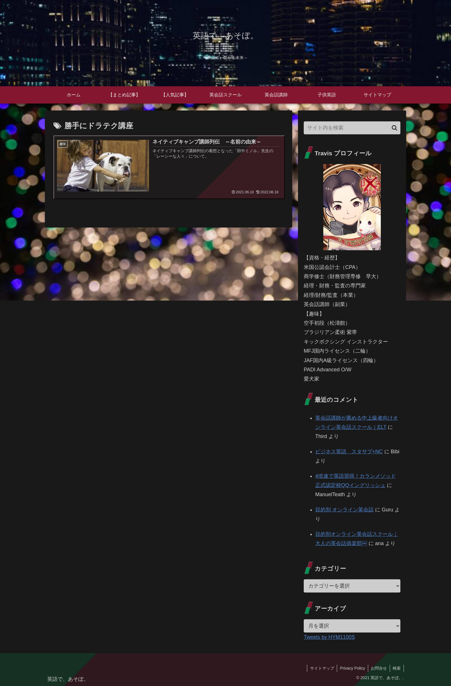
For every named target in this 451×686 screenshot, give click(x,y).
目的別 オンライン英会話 (344, 510)
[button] (394, 128)
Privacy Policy (351, 668)
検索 (397, 668)
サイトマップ (321, 668)
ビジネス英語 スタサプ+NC (349, 451)
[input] (352, 127)
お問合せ (378, 668)
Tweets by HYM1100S (329, 637)
